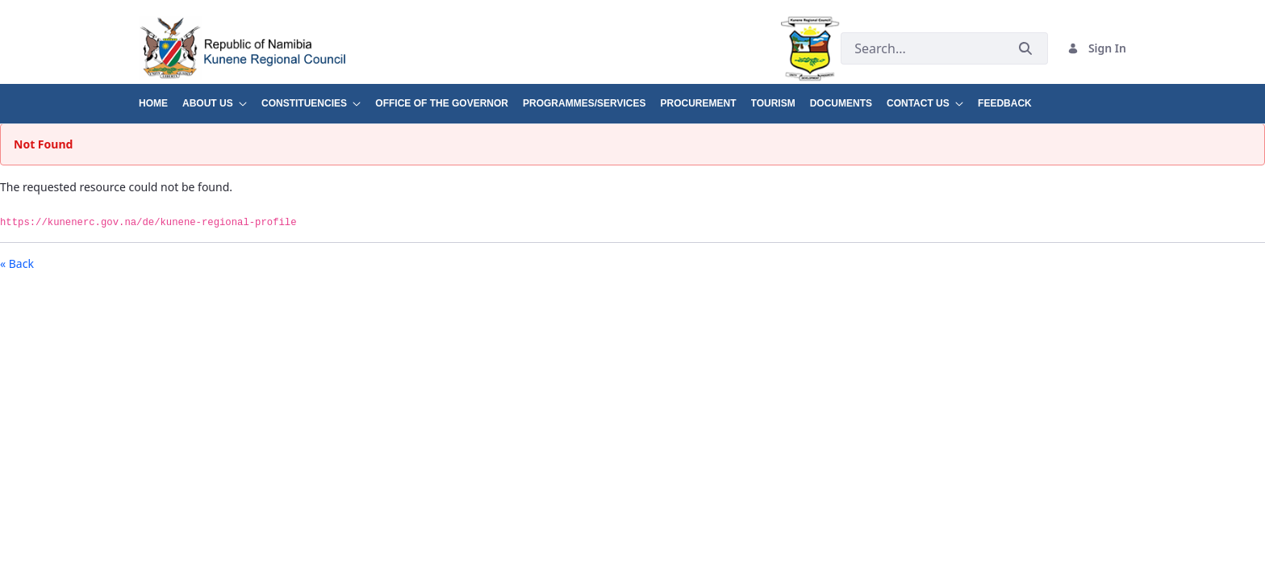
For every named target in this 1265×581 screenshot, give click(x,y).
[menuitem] (160, 97)
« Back (17, 263)
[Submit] (1025, 48)
